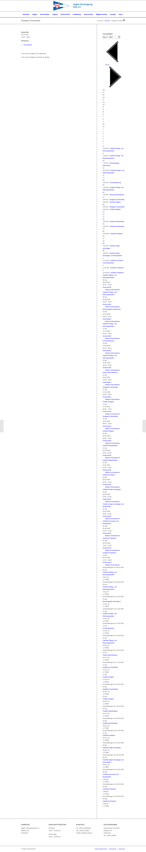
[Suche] (123, 20)
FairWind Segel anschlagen (112, 489)
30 (103, 251)
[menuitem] (26, 14)
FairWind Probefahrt (117, 268)
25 (103, 231)
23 (103, 224)
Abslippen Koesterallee (117, 200)
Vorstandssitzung (115, 183)
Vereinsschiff (107, 287)
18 (103, 205)
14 (103, 180)
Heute (107, 65)
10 (103, 161)
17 (103, 197)
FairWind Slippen (115, 202)
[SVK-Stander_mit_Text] (73, 5)
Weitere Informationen (112, 290)
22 (103, 219)
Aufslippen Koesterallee (30, 21)
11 (103, 168)
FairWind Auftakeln (116, 234)
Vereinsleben (27, 45)
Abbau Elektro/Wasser (117, 195)
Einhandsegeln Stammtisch (112, 309)
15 (103, 185)
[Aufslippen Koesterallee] (144, 426)
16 (103, 192)
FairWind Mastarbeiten (117, 222)
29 (103, 243)
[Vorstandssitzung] (2, 426)
